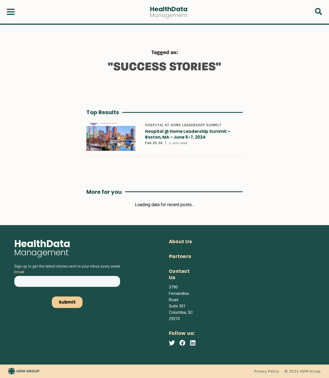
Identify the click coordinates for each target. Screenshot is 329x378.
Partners (180, 256)
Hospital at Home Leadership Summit (183, 125)
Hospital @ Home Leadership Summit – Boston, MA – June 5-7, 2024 (187, 134)
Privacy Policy (266, 371)
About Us (180, 242)
